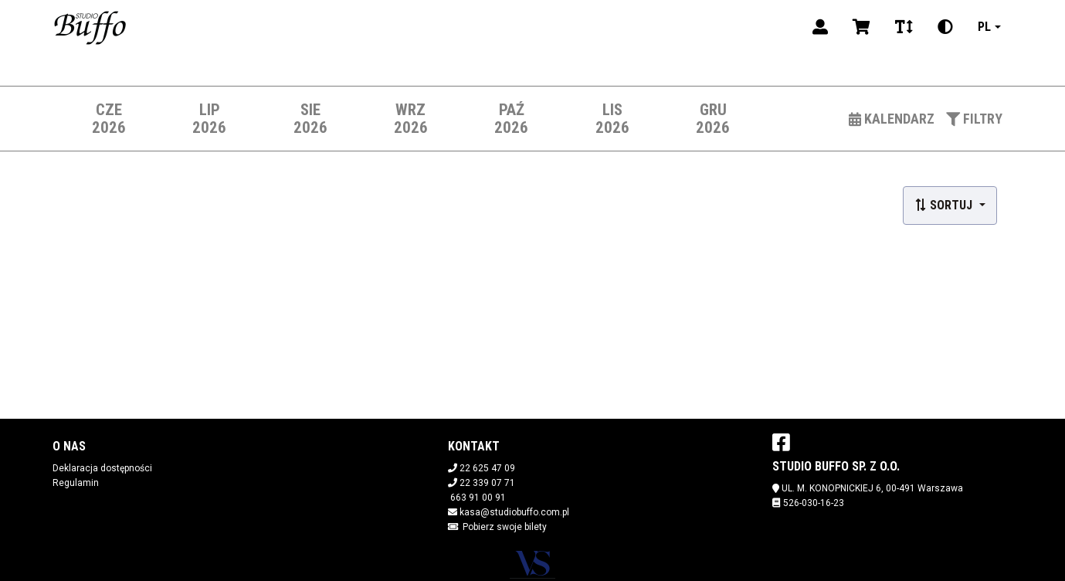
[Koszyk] (861, 27)
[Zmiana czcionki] (904, 27)
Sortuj (944, 205)
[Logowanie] (820, 27)
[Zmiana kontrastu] (945, 27)
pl (984, 26)
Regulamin (76, 482)
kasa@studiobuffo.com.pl (514, 512)
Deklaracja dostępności (102, 468)
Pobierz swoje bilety (505, 527)
